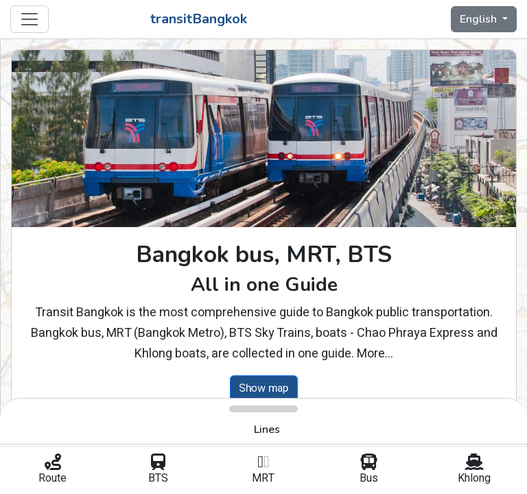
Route (53, 470)
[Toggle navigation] (29, 19)
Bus (369, 470)
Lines (267, 429)
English (480, 19)
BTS (158, 470)
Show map (264, 387)
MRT (263, 470)
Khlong (474, 470)
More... (375, 353)
